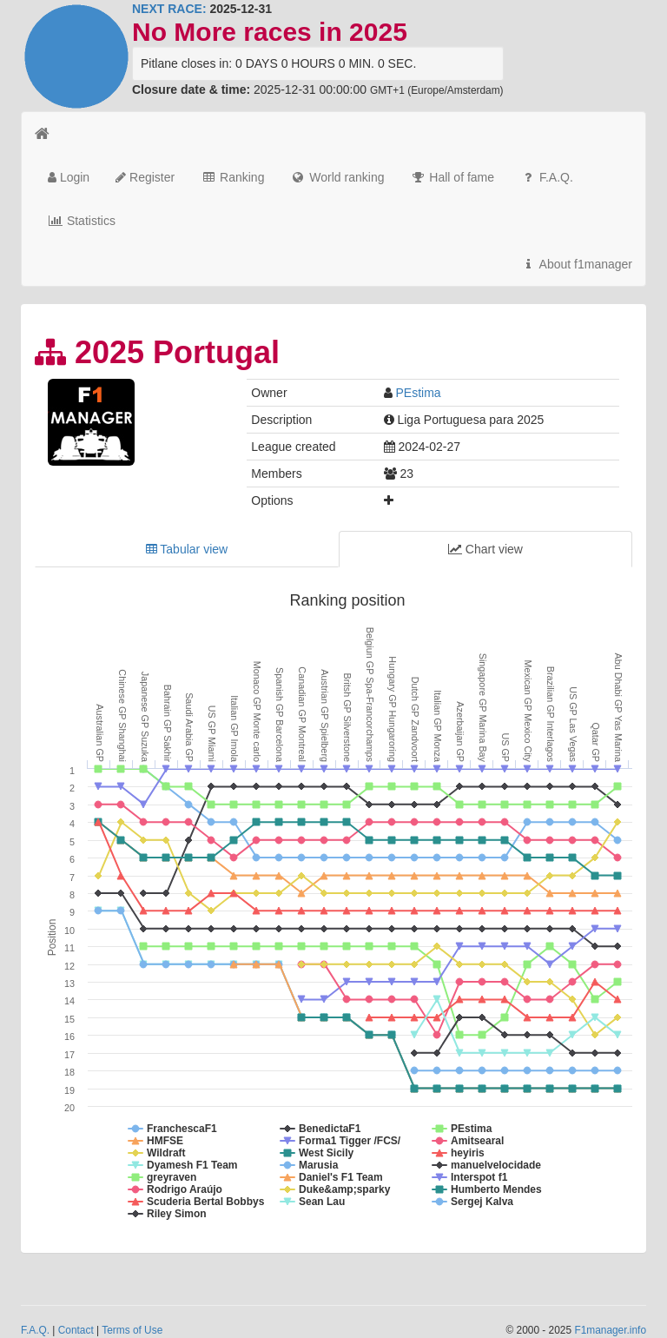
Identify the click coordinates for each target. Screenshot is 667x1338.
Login (68, 177)
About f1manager (576, 264)
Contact (76, 1330)
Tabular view (187, 549)
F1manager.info (610, 1330)
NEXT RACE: (169, 9)
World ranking (337, 177)
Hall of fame (452, 177)
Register (145, 177)
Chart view (485, 549)
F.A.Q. (546, 177)
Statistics (82, 221)
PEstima (417, 393)
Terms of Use (132, 1330)
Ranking (232, 177)
